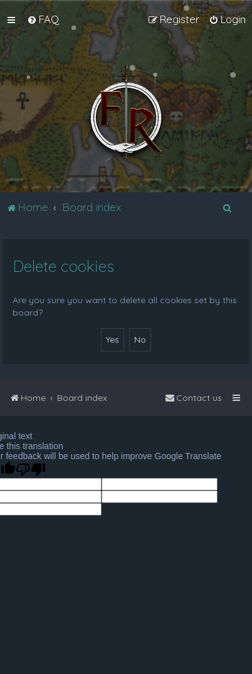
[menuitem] (43, 19)
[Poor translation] (31, 469)
